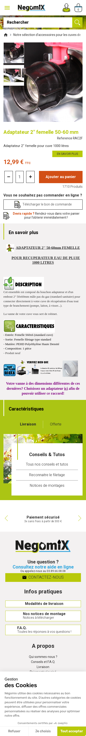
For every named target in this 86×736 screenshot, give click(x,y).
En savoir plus (67, 154)
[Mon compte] (66, 7)
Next (80, 518)
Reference (70, 139)
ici (66, 388)
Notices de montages (47, 485)
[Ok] (77, 22)
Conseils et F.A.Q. (43, 662)
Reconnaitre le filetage (47, 475)
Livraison (43, 667)
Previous (5, 518)
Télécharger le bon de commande (47, 204)
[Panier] (78, 7)
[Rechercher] (43, 22)
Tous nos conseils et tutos (47, 464)
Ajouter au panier (61, 177)
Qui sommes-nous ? (43, 657)
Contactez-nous (43, 577)
